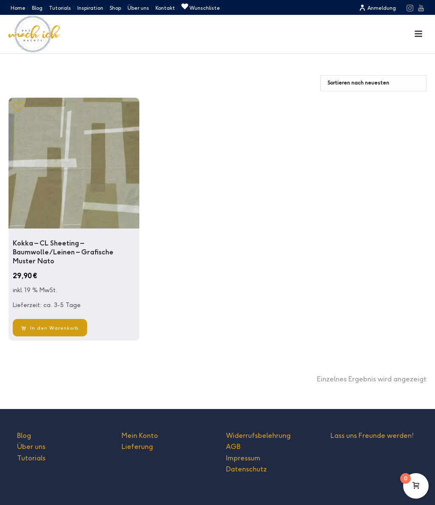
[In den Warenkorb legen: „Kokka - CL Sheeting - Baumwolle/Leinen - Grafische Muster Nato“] (50, 327)
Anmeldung (377, 8)
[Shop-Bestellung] (373, 83)
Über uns (31, 446)
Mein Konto (139, 435)
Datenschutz (246, 469)
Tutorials (31, 458)
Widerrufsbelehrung (258, 435)
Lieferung (137, 446)
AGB (233, 446)
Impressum (243, 458)
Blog (24, 435)
